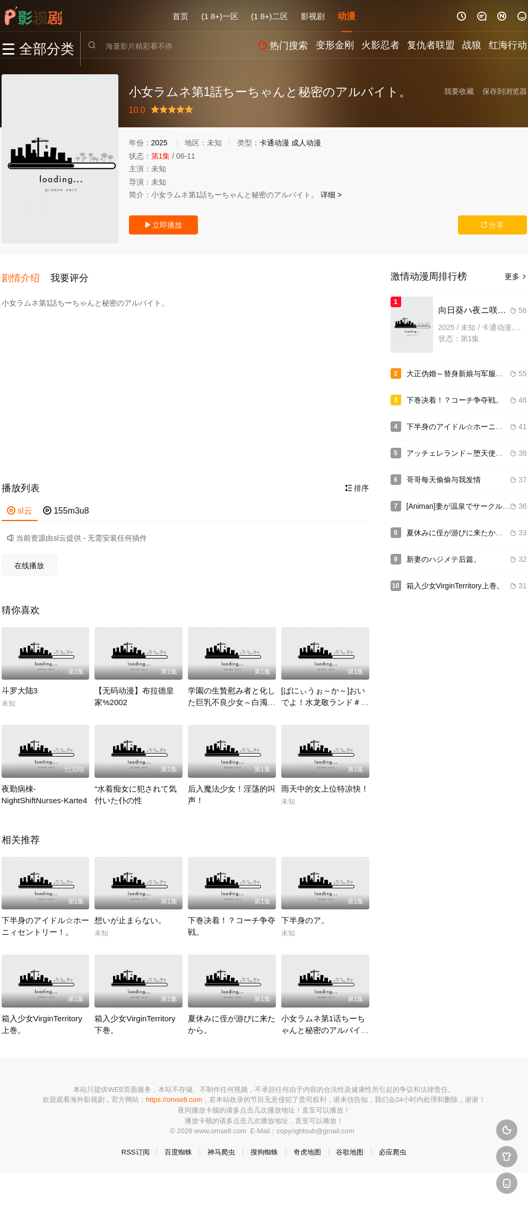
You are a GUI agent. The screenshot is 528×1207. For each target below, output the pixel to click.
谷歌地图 (349, 1147)
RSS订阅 (136, 1147)
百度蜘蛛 (178, 1147)
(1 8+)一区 (219, 15)
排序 (357, 483)
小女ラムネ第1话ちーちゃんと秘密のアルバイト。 (323, 1025)
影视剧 (313, 15)
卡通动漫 (274, 142)
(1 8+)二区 (269, 15)
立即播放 (163, 225)
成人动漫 (306, 142)
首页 (180, 15)
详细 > (331, 194)
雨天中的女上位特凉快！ (325, 783)
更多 (516, 276)
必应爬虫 (392, 1147)
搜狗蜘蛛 (264, 1147)
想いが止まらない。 (130, 914)
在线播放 (29, 560)
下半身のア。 (305, 914)
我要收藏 (459, 91)
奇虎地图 (307, 1147)
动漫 (346, 16)
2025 (159, 142)
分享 (492, 225)
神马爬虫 (221, 1147)
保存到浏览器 (504, 91)
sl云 (19, 505)
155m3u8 (66, 505)
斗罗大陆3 (20, 685)
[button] (26, 275)
